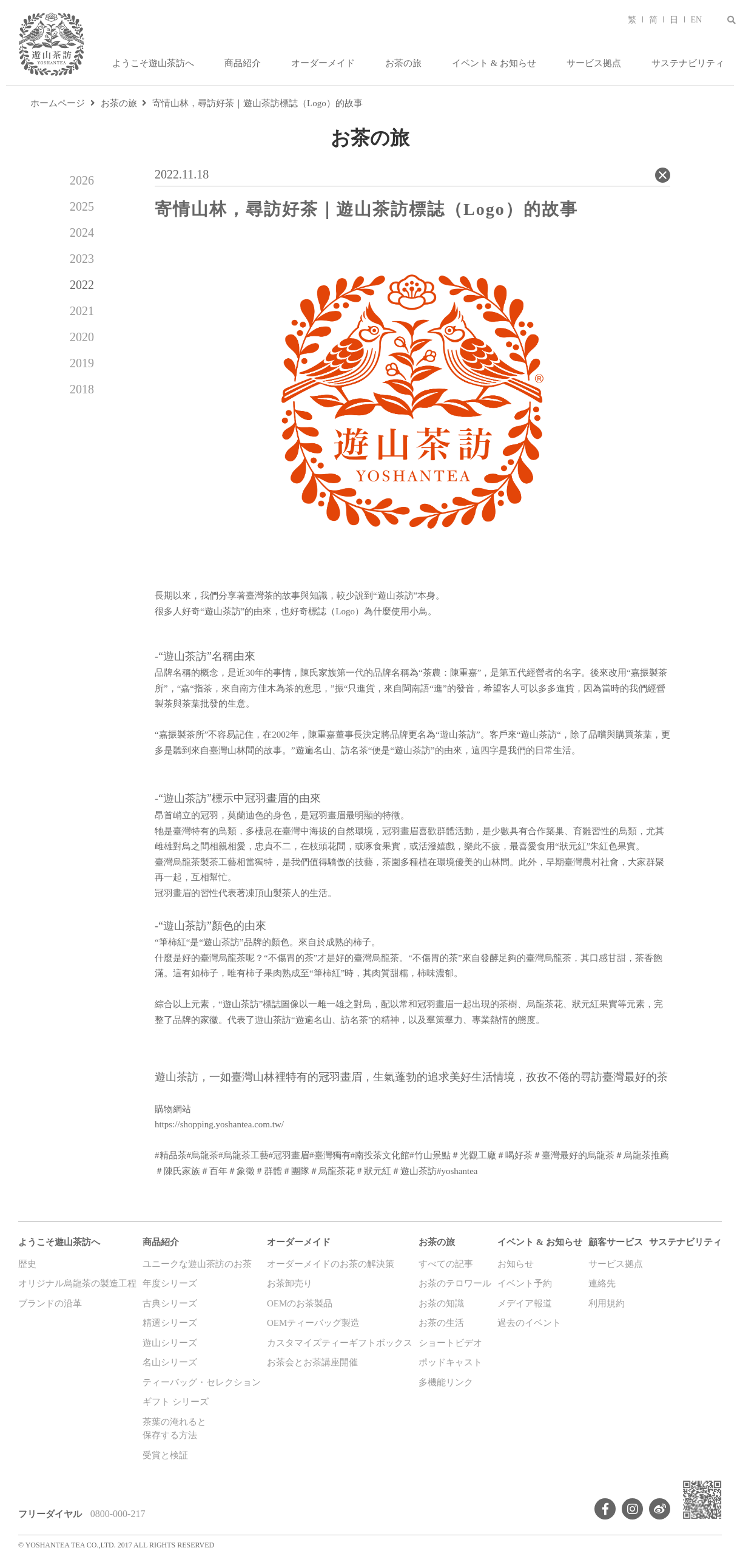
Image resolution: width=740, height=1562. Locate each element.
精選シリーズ (170, 1323)
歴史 (27, 1264)
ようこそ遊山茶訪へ (153, 63)
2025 (82, 206)
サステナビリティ (687, 63)
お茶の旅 (403, 63)
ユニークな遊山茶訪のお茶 (197, 1264)
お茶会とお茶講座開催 (312, 1362)
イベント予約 (524, 1283)
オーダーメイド (323, 63)
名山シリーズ (170, 1362)
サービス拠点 (594, 63)
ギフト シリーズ (176, 1402)
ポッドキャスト (450, 1362)
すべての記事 (446, 1264)
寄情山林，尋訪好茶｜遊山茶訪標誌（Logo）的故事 (257, 103)
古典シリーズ (170, 1303)
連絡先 (602, 1283)
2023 (82, 258)
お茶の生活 (441, 1323)
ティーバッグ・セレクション (202, 1382)
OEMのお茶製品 (299, 1303)
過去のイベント (529, 1323)
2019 (82, 363)
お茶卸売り (289, 1283)
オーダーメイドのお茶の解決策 (330, 1264)
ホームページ (57, 103)
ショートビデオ (450, 1343)
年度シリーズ (170, 1283)
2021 (82, 310)
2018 (82, 389)
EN (696, 19)
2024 (82, 232)
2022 (82, 284)
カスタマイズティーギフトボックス (339, 1343)
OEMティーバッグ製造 (313, 1323)
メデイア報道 (524, 1303)
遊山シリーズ (170, 1343)
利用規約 (606, 1303)
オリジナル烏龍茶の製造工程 (77, 1283)
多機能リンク (446, 1382)
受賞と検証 (165, 1455)
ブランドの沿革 (50, 1303)
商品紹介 (242, 63)
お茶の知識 (441, 1303)
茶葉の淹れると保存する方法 (174, 1429)
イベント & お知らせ (494, 63)
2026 (82, 180)
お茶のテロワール (455, 1283)
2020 (82, 337)
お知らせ (515, 1264)
